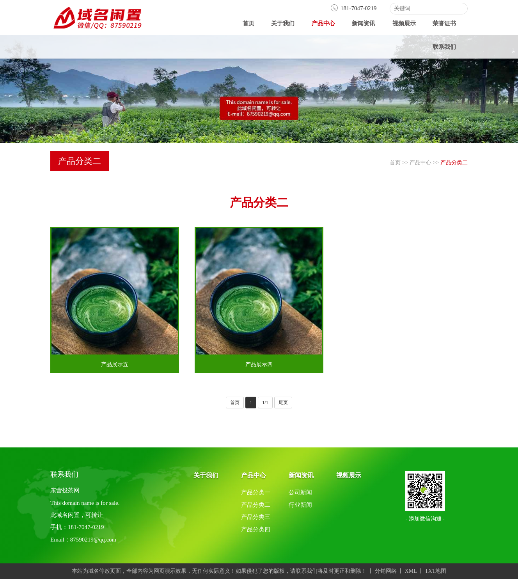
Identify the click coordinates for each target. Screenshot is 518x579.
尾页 (283, 402)
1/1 (265, 402)
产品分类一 (255, 492)
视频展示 (404, 23)
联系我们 (444, 47)
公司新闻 (300, 492)
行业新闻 (300, 505)
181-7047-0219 (353, 8)
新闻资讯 (363, 23)
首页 (248, 23)
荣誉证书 (444, 23)
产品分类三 (255, 517)
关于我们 (282, 23)
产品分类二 (454, 163)
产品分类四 (255, 529)
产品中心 (323, 23)
